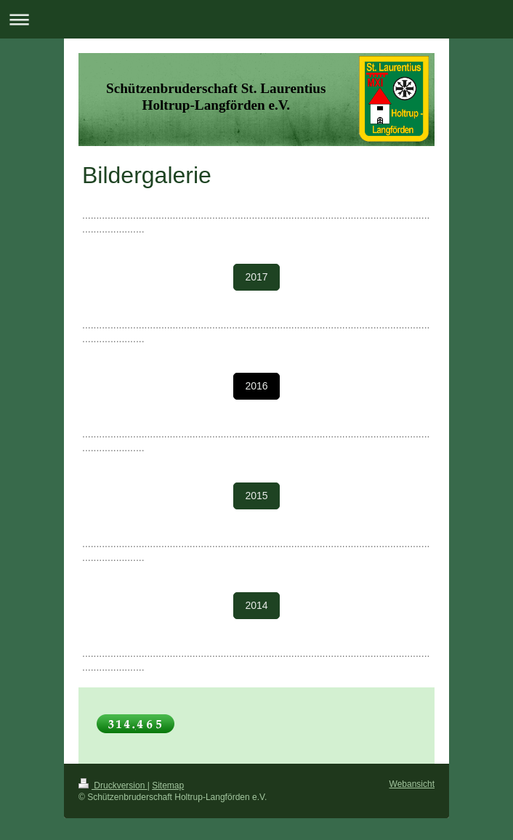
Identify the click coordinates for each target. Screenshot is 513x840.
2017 (256, 277)
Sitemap (168, 785)
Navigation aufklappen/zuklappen (256, 19)
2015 (256, 495)
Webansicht (412, 784)
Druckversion (113, 785)
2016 (256, 386)
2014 (256, 605)
